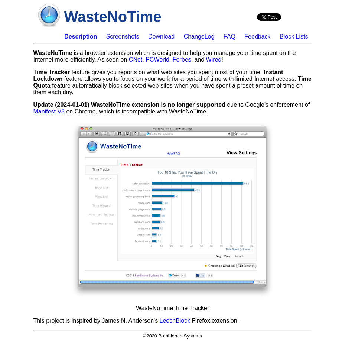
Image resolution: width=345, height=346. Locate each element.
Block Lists (294, 36)
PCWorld (157, 59)
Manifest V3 (49, 111)
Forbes (182, 59)
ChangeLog (199, 36)
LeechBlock (175, 320)
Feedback (257, 36)
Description (80, 36)
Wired (214, 59)
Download (161, 36)
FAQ (229, 36)
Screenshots (122, 36)
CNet (135, 59)
